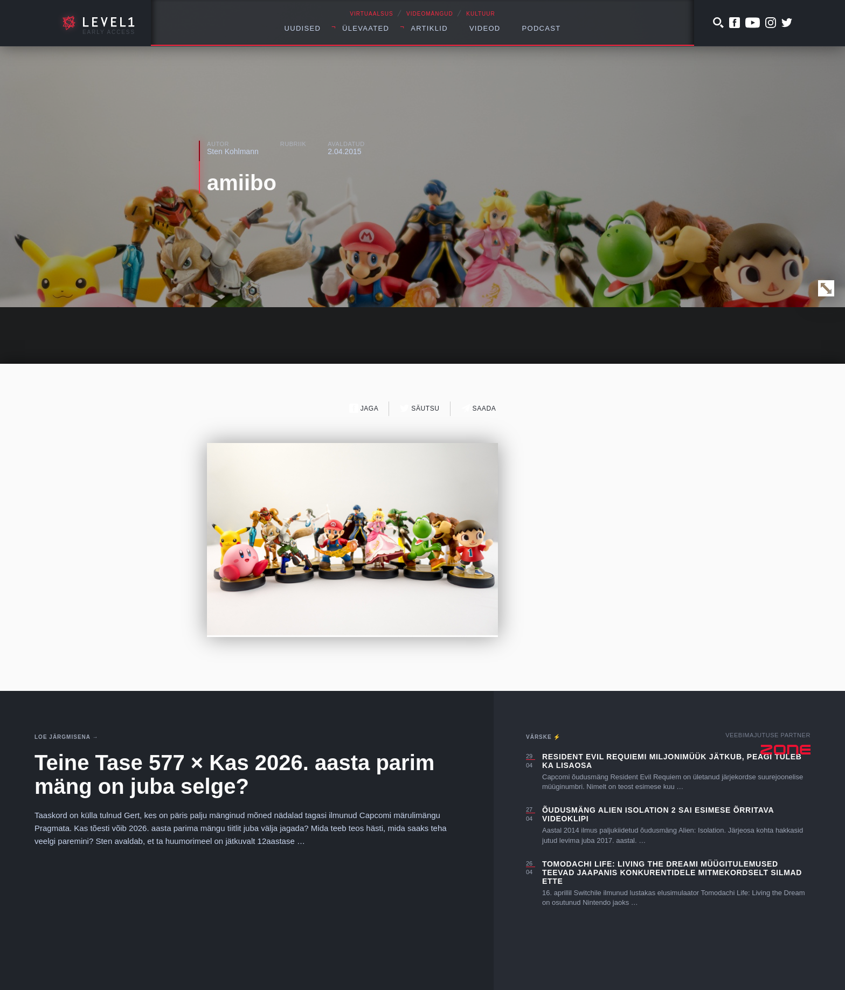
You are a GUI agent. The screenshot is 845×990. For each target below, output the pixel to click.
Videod (485, 28)
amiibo (241, 183)
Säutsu (419, 408)
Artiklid (429, 28)
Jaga (364, 408)
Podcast (541, 28)
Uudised (303, 28)
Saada (478, 408)
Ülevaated (365, 28)
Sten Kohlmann (233, 151)
